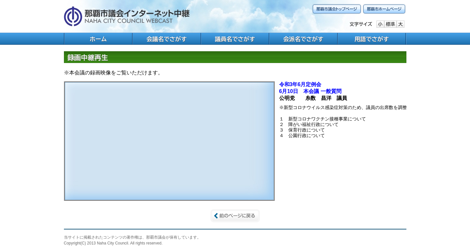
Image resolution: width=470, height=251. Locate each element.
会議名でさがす (166, 39)
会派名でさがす (303, 39)
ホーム (98, 39)
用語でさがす (372, 39)
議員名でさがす (235, 39)
